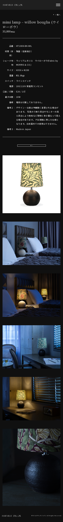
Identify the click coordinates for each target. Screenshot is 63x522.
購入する (31, 146)
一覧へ (57, 14)
